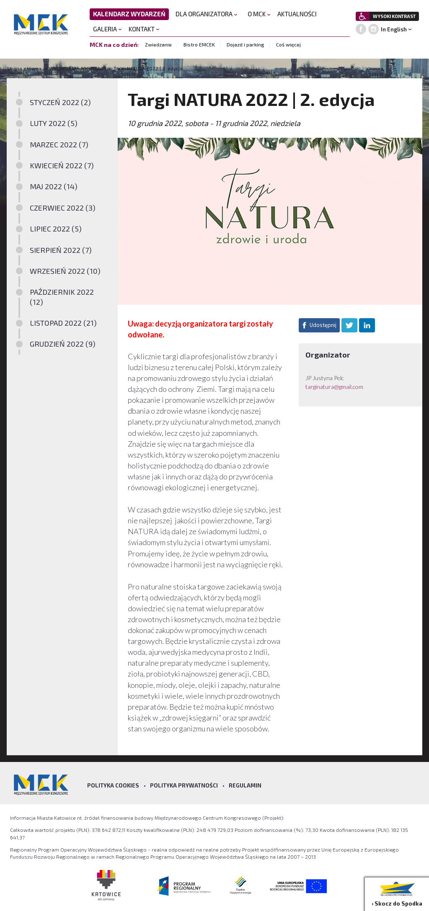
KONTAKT (144, 29)
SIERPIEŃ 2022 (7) (61, 250)
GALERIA (107, 29)
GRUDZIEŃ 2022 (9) (63, 343)
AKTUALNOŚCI (297, 14)
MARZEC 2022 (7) (59, 144)
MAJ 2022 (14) (54, 186)
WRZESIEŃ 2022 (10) (65, 270)
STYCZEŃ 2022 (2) (60, 102)
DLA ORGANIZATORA (207, 14)
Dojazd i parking (245, 44)
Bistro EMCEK (199, 44)
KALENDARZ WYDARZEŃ (129, 14)
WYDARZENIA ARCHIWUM (77, 68)
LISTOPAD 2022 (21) (63, 322)
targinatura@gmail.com (334, 386)
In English (394, 29)
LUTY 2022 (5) (54, 123)
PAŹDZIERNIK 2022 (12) (62, 296)
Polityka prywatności (184, 785)
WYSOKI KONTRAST (394, 16)
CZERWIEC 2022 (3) (63, 207)
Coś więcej (288, 44)
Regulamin (245, 785)
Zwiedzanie (158, 44)
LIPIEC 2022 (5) (56, 228)
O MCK (259, 14)
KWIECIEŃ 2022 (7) (62, 165)
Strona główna (25, 68)
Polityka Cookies (113, 785)
